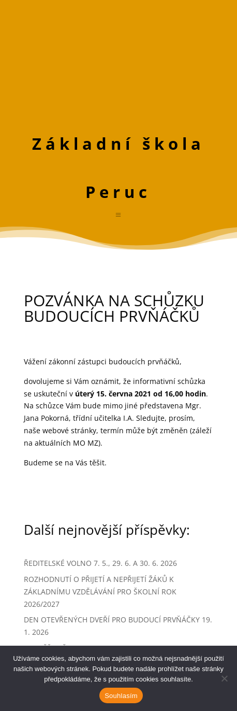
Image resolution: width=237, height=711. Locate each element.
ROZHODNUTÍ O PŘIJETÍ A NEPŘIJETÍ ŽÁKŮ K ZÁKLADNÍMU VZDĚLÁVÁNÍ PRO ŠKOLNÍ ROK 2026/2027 (100, 591)
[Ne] (224, 678)
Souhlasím (121, 696)
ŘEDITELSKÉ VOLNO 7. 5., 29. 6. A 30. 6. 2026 (100, 563)
